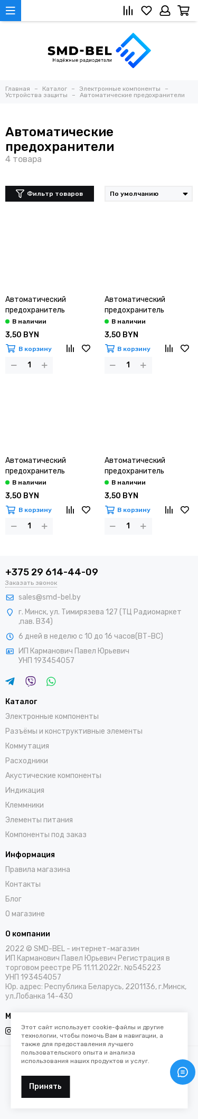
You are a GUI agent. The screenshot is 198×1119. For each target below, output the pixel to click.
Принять (45, 1086)
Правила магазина (37, 869)
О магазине (25, 913)
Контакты (23, 884)
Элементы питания (39, 819)
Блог (13, 899)
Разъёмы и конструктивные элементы (74, 731)
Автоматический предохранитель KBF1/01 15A (135, 305)
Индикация (24, 790)
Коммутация (27, 746)
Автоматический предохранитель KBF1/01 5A (135, 466)
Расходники (26, 760)
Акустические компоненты (53, 775)
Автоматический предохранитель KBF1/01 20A (35, 466)
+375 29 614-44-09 (51, 572)
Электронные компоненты (52, 716)
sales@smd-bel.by (49, 597)
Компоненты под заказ (46, 834)
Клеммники (24, 805)
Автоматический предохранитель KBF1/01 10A (35, 305)
